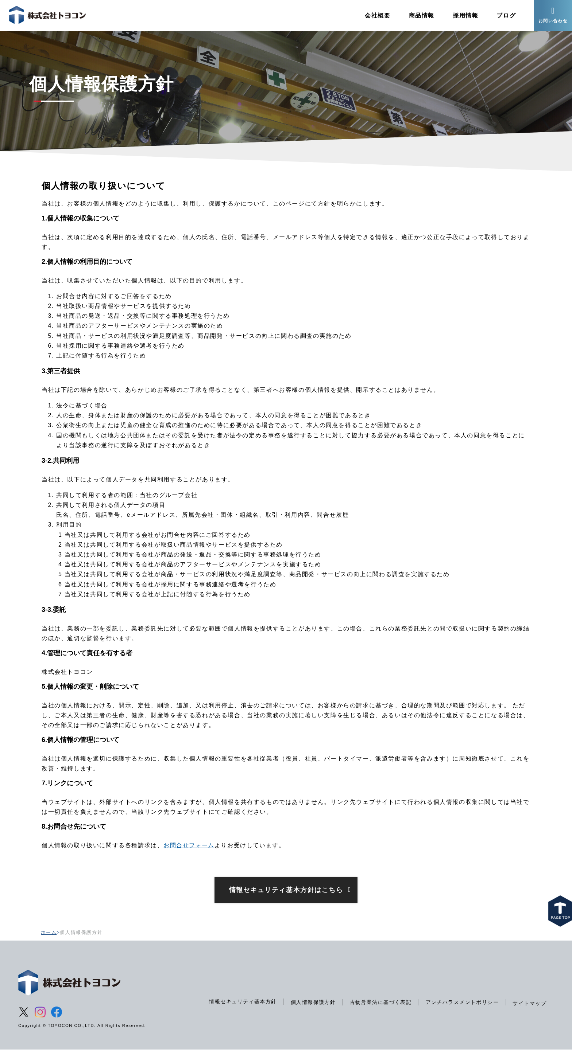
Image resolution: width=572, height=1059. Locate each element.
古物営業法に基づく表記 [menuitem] (379, 1011)
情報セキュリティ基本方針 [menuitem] (240, 1010)
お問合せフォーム (189, 854)
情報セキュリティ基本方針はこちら (286, 899)
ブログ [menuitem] (504, 16)
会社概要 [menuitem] (375, 16)
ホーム (49, 941)
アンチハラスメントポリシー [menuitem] (461, 1011)
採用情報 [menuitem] (463, 16)
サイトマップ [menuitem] (529, 1012)
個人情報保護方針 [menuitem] (311, 1011)
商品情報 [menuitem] (419, 16)
